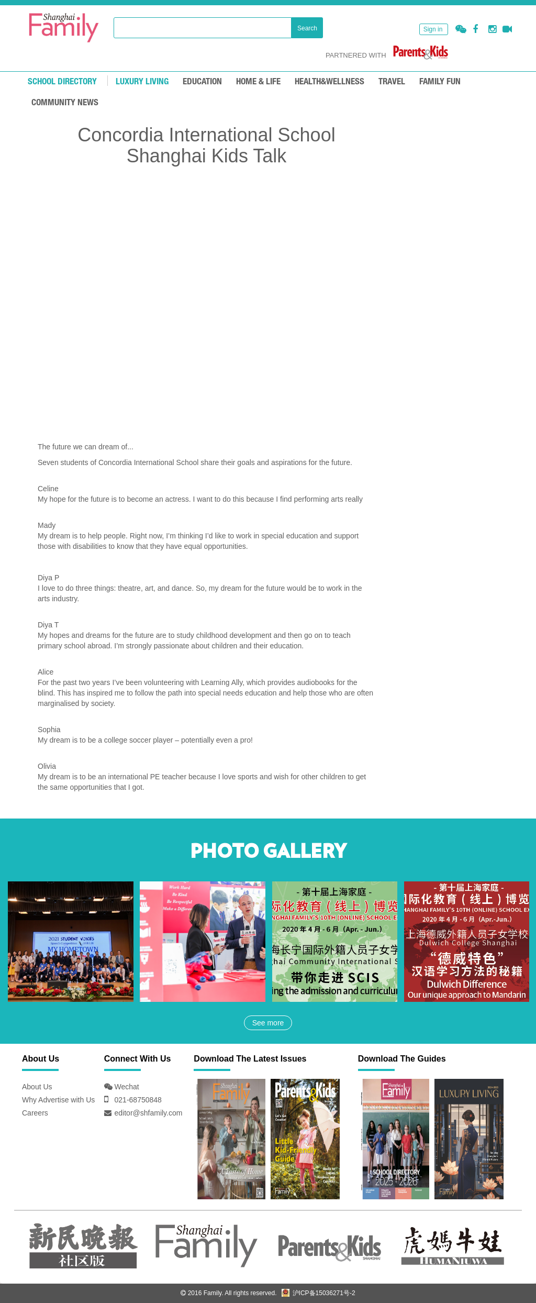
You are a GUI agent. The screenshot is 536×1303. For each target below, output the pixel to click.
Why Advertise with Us (58, 1100)
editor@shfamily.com (149, 1113)
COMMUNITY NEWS (64, 103)
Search (307, 28)
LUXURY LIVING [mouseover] (142, 82)
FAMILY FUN (440, 82)
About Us (37, 1087)
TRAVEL (391, 82)
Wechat (126, 1087)
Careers (35, 1113)
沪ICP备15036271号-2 (318, 1293)
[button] (460, 29)
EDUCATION (202, 82)
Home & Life (258, 82)
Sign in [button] (433, 29)
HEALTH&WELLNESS (329, 82)
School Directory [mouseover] (62, 82)
